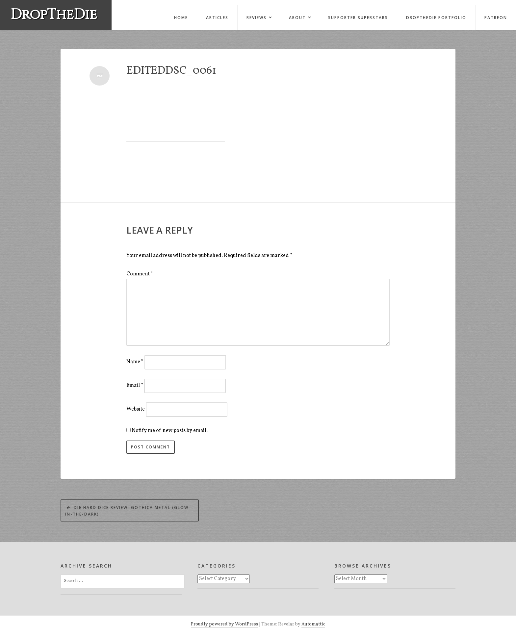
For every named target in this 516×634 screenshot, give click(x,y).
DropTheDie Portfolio (436, 17)
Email (134, 385)
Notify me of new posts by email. (170, 430)
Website (135, 409)
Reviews (256, 17)
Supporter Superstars (358, 17)
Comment (139, 274)
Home (181, 17)
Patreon (495, 17)
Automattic (313, 624)
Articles (217, 17)
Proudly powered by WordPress (224, 624)
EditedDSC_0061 (171, 71)
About (297, 17)
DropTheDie (54, 14)
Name (134, 362)
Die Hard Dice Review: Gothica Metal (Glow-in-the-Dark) (128, 511)
